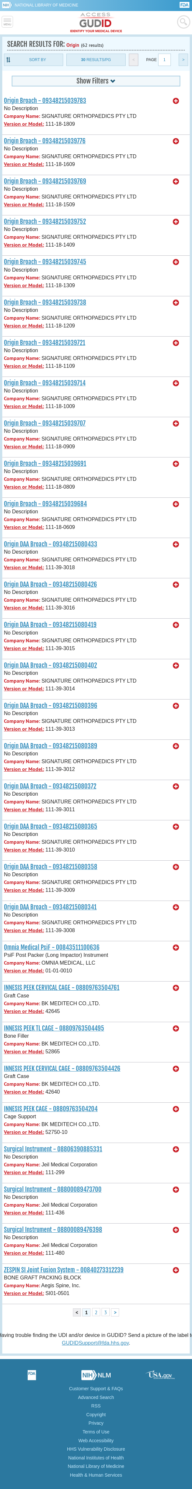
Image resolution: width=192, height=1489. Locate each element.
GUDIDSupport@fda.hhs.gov (95, 1343)
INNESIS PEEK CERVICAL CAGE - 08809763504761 (61, 988)
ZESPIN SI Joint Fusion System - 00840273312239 (64, 1270)
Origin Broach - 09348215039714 (45, 383)
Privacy (96, 1423)
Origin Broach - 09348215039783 (45, 101)
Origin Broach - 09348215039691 (45, 464)
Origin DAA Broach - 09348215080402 (50, 665)
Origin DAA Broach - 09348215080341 (50, 907)
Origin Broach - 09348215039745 (45, 262)
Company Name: (22, 116)
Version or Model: (24, 124)
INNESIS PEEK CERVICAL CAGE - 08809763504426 (62, 1068)
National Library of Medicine (46, 5)
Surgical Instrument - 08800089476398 (53, 1230)
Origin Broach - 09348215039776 (45, 141)
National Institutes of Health (96, 1457)
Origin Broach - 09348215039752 (45, 221)
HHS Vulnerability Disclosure (96, 1449)
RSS (96, 1405)
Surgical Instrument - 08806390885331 (53, 1149)
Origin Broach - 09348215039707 (45, 423)
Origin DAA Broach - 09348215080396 (50, 706)
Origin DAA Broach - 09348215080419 (50, 625)
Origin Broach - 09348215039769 (45, 181)
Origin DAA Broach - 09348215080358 (50, 867)
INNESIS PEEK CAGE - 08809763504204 (51, 1109)
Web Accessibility (96, 1440)
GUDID (96, 23)
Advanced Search (96, 1397)
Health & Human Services (96, 1475)
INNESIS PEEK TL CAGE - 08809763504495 (54, 1028)
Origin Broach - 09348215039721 (44, 343)
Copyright (96, 1414)
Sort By (37, 60)
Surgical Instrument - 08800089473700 (53, 1189)
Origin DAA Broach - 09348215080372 (50, 786)
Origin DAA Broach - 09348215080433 (50, 544)
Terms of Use (96, 1431)
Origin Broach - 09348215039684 (45, 504)
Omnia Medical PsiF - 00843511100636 (52, 947)
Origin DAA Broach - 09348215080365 (50, 826)
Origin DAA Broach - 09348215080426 (50, 584)
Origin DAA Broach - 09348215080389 (50, 746)
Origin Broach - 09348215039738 (45, 302)
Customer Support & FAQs (96, 1388)
